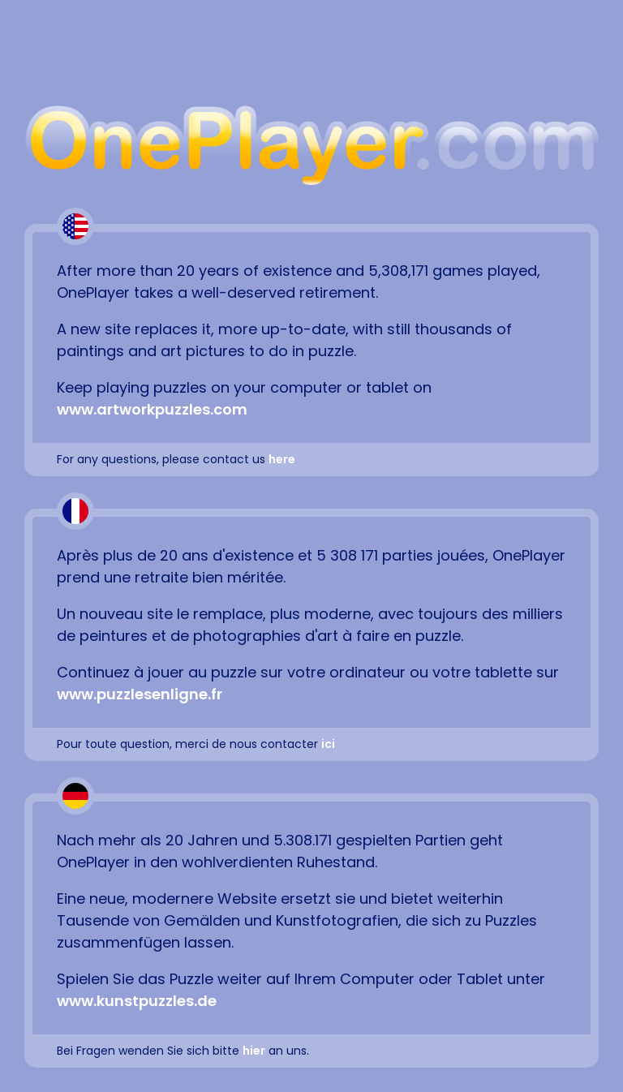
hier (254, 1051)
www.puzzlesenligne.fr (139, 694)
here (282, 459)
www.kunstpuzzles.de (137, 1001)
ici (328, 744)
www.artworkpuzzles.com (152, 409)
